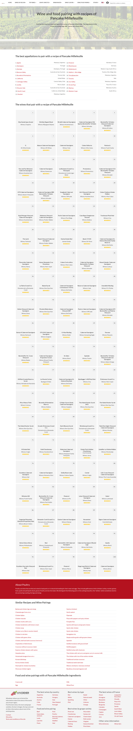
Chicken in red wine (21, 634)
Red (69, 695)
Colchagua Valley (22, 81)
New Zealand (56, 702)
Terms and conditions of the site (15, 719)
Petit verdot (87, 719)
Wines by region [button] (20, 2)
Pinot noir (71, 711)
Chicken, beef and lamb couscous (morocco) (28, 640)
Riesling (70, 724)
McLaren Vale (21, 88)
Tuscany (71, 78)
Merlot (70, 719)
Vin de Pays (72, 85)
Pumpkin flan (70, 621)
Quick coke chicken (72, 631)
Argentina (40, 695)
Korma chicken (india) (22, 662)
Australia (39, 697)
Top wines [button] (32, 2)
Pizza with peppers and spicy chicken (77, 618)
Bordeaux (102, 702)
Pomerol (71, 63)
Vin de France (118, 716)
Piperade (69, 615)
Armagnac (102, 697)
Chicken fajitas (19, 615)
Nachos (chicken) (71, 609)
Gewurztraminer (88, 724)
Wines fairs (117, 724)
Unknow (86, 702)
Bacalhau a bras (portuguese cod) (76, 669)
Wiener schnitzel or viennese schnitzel (78, 666)
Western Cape (73, 91)
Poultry (54, 714)
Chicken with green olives (23, 637)
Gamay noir (87, 714)
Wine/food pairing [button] (83, 2)
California (20, 78)
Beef (38, 711)
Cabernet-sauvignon (74, 716)
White (70, 697)
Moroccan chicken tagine (23, 669)
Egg (16, 685)
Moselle (116, 699)
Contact (8, 715)
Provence (117, 704)
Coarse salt (18, 682)
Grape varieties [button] (44, 2)
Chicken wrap (19, 628)
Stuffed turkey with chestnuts (75, 650)
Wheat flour (70, 685)
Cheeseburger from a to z (23, 612)
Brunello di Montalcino (24, 75)
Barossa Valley (21, 72)
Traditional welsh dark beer (74, 662)
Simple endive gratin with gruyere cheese (79, 637)
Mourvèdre (86, 711)
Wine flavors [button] (69, 2)
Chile (38, 702)
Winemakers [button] (57, 2)
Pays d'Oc (117, 701)
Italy (53, 700)
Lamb (38, 718)
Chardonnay (72, 714)
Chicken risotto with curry (23, 621)
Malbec (70, 726)
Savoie (116, 706)
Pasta (38, 723)
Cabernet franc (72, 721)
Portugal (55, 704)
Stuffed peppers (71, 647)
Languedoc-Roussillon (118, 695)
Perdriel (20, 94)
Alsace (101, 695)
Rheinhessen (73, 66)
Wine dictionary (104, 724)
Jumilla (19, 85)
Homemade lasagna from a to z (24, 656)
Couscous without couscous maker (26, 647)
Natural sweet (87, 697)
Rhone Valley (118, 714)
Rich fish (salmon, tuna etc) (57, 717)
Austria (39, 700)
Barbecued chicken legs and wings (25, 609)
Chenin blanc (87, 716)
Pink (69, 702)
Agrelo (19, 63)
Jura (100, 717)
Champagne (102, 709)
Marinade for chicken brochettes (25, 666)
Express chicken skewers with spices (26, 650)
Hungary (55, 697)
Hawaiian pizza (20, 653)
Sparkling (71, 700)
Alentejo (19, 69)
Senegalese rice (71, 634)
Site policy (9, 717)
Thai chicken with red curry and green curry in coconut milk (84, 653)
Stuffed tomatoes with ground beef (77, 643)
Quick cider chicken (72, 628)
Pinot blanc (86, 726)
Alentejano (20, 66)
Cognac (101, 712)
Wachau (71, 88)
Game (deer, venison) (40, 715)
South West (118, 709)
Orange (85, 704)
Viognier (86, 721)
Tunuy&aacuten (73, 75)
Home (10, 2)
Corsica (101, 714)
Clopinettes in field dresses (23, 643)
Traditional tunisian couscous (75, 659)
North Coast (21, 91)
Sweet (85, 695)
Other (85, 700)
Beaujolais (102, 700)
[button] (102, 2)
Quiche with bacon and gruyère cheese (78, 625)
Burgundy (102, 704)
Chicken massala (20, 618)
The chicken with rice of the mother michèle (79, 656)
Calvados (102, 707)
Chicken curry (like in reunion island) (26, 631)
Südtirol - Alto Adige (75, 72)
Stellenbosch (73, 69)
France (39, 704)
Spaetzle (69, 640)
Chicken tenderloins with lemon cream (27, 625)
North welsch (70, 612)
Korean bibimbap (20, 659)
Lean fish (39, 720)
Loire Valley (118, 711)
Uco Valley (72, 81)
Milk (67, 682)
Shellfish (55, 720)
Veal (53, 723)
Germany (55, 695)
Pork (53, 711)
